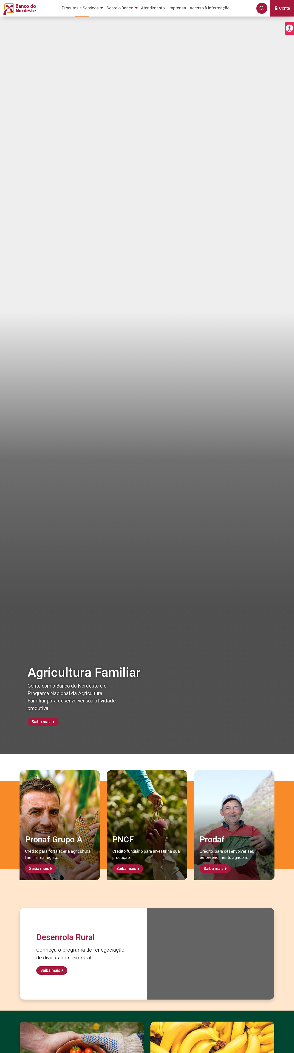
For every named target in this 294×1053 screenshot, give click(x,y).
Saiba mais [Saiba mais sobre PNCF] (126, 869)
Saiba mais (41, 722)
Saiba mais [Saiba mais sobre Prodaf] (213, 869)
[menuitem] (83, 8)
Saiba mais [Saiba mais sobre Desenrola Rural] (50, 970)
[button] (289, 28)
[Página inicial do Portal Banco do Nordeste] (18, 8)
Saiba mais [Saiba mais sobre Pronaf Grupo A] (39, 869)
